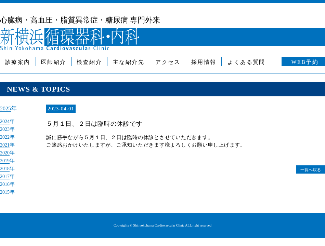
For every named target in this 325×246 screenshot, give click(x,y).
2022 (5, 136)
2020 (5, 151)
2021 (5, 144)
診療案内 (17, 62)
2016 (5, 181)
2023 (5, 129)
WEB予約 (305, 62)
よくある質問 (246, 62)
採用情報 (204, 62)
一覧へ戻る (307, 169)
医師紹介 (53, 62)
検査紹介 (89, 62)
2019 (5, 159)
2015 (5, 189)
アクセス (168, 62)
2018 (5, 166)
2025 (6, 108)
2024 (5, 121)
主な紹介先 (128, 62)
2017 (5, 174)
